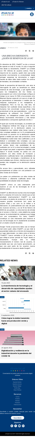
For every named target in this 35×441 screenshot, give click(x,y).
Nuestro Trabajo (17, 386)
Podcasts (17, 402)
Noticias (17, 400)
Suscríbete (18, 418)
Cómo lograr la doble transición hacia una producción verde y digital (15, 321)
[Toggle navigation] (32, 14)
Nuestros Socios (17, 384)
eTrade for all (5, 1)
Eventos (17, 398)
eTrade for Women (18, 1)
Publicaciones (17, 404)
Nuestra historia (17, 382)
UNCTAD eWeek (6, 5)
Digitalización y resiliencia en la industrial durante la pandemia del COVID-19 (16, 353)
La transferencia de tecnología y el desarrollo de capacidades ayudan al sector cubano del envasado (16, 288)
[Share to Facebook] (26, 51)
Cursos (17, 396)
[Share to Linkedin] (33, 51)
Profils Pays (17, 388)
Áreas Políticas (17, 390)
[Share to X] (29, 51)
